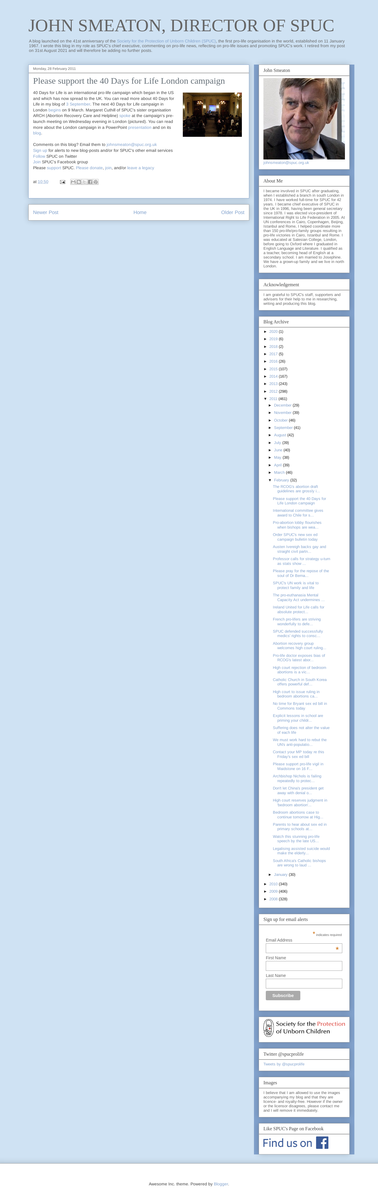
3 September (78, 104)
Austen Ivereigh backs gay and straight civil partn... (299, 549)
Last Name (276, 975)
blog (37, 133)
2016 (274, 361)
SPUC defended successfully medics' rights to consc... (298, 633)
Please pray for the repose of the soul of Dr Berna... (301, 573)
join (108, 167)
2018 (274, 346)
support (54, 167)
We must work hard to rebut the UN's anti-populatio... (300, 742)
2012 (274, 391)
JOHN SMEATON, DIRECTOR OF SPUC (181, 25)
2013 (274, 383)
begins (54, 110)
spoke (125, 115)
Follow (39, 156)
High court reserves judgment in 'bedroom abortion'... (300, 802)
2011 (273, 399)
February (282, 480)
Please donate (89, 167)
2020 (274, 331)
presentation (139, 127)
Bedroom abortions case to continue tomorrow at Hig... (298, 814)
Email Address (302, 940)
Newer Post (45, 212)
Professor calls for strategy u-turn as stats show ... (301, 561)
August (280, 435)
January (281, 874)
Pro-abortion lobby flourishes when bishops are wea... (297, 524)
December (283, 405)
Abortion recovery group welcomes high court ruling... (299, 645)
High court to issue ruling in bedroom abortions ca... (296, 694)
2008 (274, 899)
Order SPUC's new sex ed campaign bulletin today (295, 537)
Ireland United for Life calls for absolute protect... (298, 609)
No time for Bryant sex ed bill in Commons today (300, 705)
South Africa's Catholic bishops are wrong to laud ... (299, 863)
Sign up (40, 150)
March (280, 472)
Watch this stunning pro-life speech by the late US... (296, 838)
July (278, 442)
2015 (274, 369)
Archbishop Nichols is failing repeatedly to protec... (297, 778)
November (283, 412)
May (278, 457)
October (281, 420)
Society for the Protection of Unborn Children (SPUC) (166, 41)
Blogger (221, 1184)
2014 (274, 376)
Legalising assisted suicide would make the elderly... (301, 851)
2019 (274, 339)
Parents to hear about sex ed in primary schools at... (300, 826)
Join (37, 161)
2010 (274, 884)
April (278, 465)
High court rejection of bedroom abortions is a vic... (299, 670)
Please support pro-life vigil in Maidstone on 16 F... (298, 766)
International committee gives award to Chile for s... (298, 512)
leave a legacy (140, 167)
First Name (276, 957)
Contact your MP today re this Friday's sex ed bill (298, 754)
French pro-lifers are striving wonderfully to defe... (297, 621)
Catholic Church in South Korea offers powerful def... (300, 682)
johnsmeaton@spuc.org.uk (132, 144)
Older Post (233, 212)
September (284, 427)
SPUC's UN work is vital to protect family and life (296, 585)
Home (139, 212)
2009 (274, 891)
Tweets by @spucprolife (283, 1064)
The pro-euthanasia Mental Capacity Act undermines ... (299, 597)
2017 (274, 354)
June (279, 450)
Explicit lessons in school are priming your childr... (298, 718)
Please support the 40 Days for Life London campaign (299, 501)
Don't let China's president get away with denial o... (298, 790)
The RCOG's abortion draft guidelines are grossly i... (296, 488)
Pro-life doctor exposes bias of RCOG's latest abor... (299, 657)
